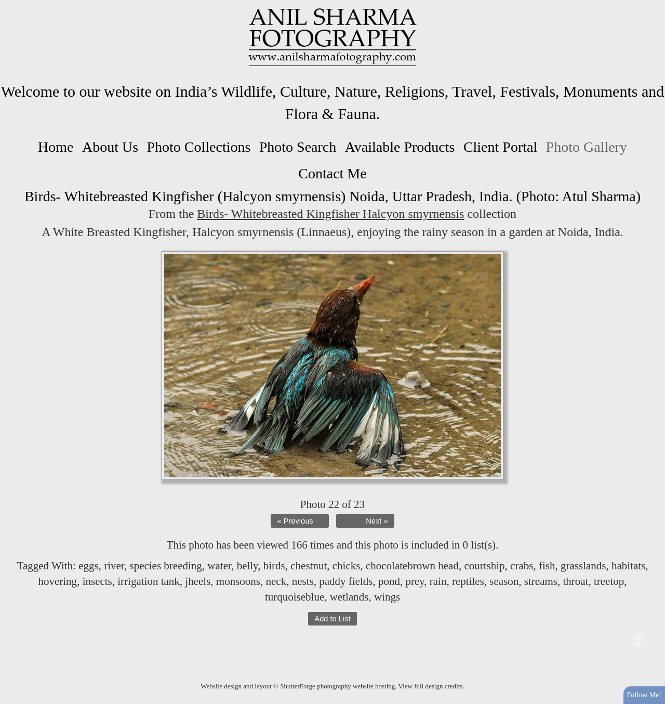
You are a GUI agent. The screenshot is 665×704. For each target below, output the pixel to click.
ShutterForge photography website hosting (337, 686)
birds (274, 565)
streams (540, 581)
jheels (197, 581)
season (503, 581)
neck (276, 581)
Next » (377, 521)
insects (97, 581)
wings (387, 597)
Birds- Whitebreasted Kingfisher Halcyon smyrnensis (330, 213)
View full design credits (430, 686)
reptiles (468, 581)
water (219, 565)
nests (303, 581)
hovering (57, 581)
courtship (484, 565)
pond (389, 581)
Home (55, 147)
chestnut (308, 565)
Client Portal (500, 147)
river (114, 565)
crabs (521, 565)
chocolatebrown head (412, 565)
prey (414, 581)
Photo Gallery (586, 147)
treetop (609, 581)
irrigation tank (148, 581)
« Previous (295, 521)
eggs (88, 565)
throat (575, 581)
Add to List (332, 619)
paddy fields (346, 581)
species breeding (165, 565)
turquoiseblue (294, 597)
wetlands (349, 597)
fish (547, 565)
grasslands (583, 565)
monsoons (238, 581)
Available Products (400, 147)
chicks (346, 565)
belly (247, 565)
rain (438, 581)
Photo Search (298, 147)
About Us (110, 147)
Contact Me (332, 173)
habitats (628, 565)
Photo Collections (198, 147)
